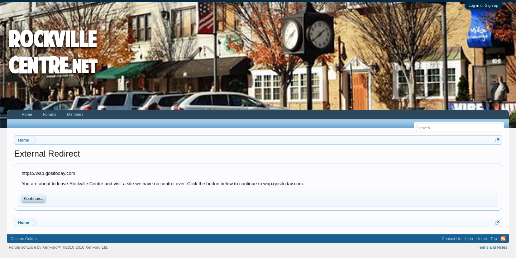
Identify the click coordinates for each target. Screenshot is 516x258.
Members (75, 114)
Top (494, 238)
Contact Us (451, 238)
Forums (49, 114)
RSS (503, 238)
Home (27, 114)
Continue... (33, 198)
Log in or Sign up (483, 5)
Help (469, 238)
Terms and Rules (492, 247)
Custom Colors (23, 238)
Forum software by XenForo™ (58, 247)
